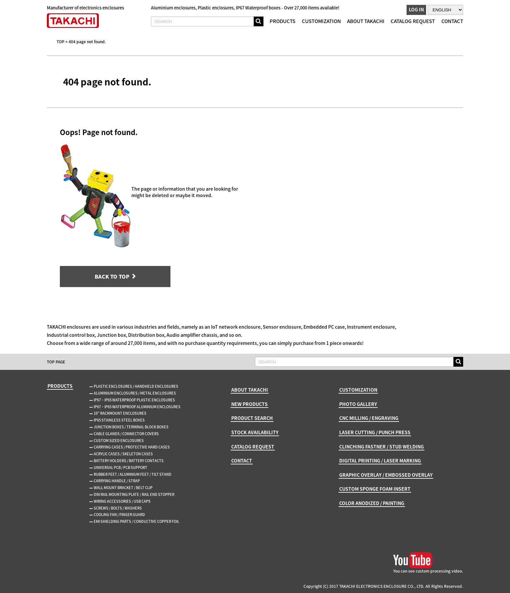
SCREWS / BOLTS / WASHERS (118, 508)
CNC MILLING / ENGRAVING (368, 418)
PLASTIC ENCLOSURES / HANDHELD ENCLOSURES (136, 386)
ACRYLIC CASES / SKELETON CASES (123, 454)
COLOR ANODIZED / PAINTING (371, 503)
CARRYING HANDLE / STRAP (117, 481)
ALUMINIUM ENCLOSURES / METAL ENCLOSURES (135, 393)
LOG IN (416, 9)
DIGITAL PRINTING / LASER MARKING (380, 460)
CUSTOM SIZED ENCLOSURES (119, 440)
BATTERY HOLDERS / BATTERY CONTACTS (129, 460)
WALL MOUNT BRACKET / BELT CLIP (123, 487)
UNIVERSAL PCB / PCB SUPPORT (120, 467)
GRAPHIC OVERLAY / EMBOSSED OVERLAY (386, 475)
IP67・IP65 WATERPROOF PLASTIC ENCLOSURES (134, 400)
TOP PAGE (56, 362)
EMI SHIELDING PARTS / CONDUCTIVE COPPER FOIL (136, 521)
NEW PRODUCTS (249, 404)
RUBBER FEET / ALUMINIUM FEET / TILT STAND (132, 474)
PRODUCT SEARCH (252, 418)
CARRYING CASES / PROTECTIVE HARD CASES (132, 447)
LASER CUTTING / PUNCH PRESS (374, 432)
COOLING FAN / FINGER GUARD (119, 514)
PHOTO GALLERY (358, 404)
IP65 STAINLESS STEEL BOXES (119, 420)
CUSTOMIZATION (321, 21)
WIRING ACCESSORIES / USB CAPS (122, 501)
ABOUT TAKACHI (365, 21)
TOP (60, 41)
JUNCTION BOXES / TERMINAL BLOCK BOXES (131, 427)
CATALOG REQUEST (413, 21)
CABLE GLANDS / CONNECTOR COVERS (126, 433)
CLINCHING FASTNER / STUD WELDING (381, 446)
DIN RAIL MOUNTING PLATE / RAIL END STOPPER (134, 494)
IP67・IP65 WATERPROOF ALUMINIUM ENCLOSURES (137, 407)
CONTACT (452, 21)
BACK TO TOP (112, 276)
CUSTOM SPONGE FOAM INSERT (374, 489)
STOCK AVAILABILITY (254, 432)
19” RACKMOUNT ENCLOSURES (120, 413)
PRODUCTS (282, 21)
